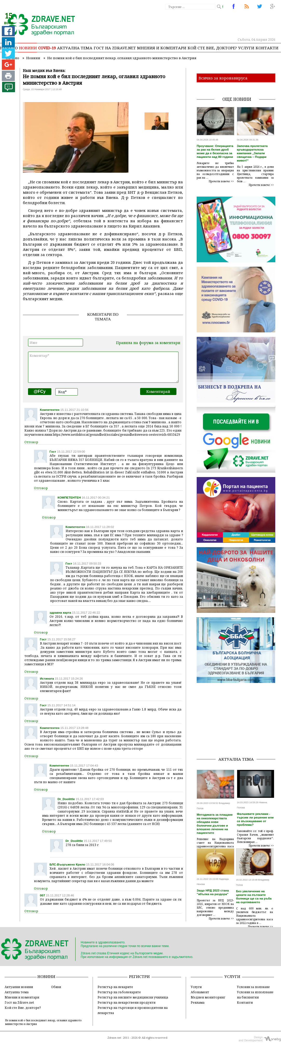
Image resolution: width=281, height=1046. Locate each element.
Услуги (246, 47)
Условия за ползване (253, 987)
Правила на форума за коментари (148, 342)
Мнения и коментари (161, 47)
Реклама (197, 1002)
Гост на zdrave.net (115, 47)
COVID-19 (47, 47)
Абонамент (200, 992)
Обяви (56, 987)
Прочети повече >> (221, 181)
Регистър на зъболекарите (119, 992)
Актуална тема (74, 47)
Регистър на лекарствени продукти (126, 1002)
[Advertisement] (239, 719)
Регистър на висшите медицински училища (133, 997)
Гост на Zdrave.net (19, 1002)
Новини (28, 47)
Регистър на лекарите (115, 987)
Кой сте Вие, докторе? (212, 47)
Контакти (267, 47)
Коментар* (103, 367)
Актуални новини (19, 987)
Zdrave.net (114, 1037)
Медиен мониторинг (208, 997)
